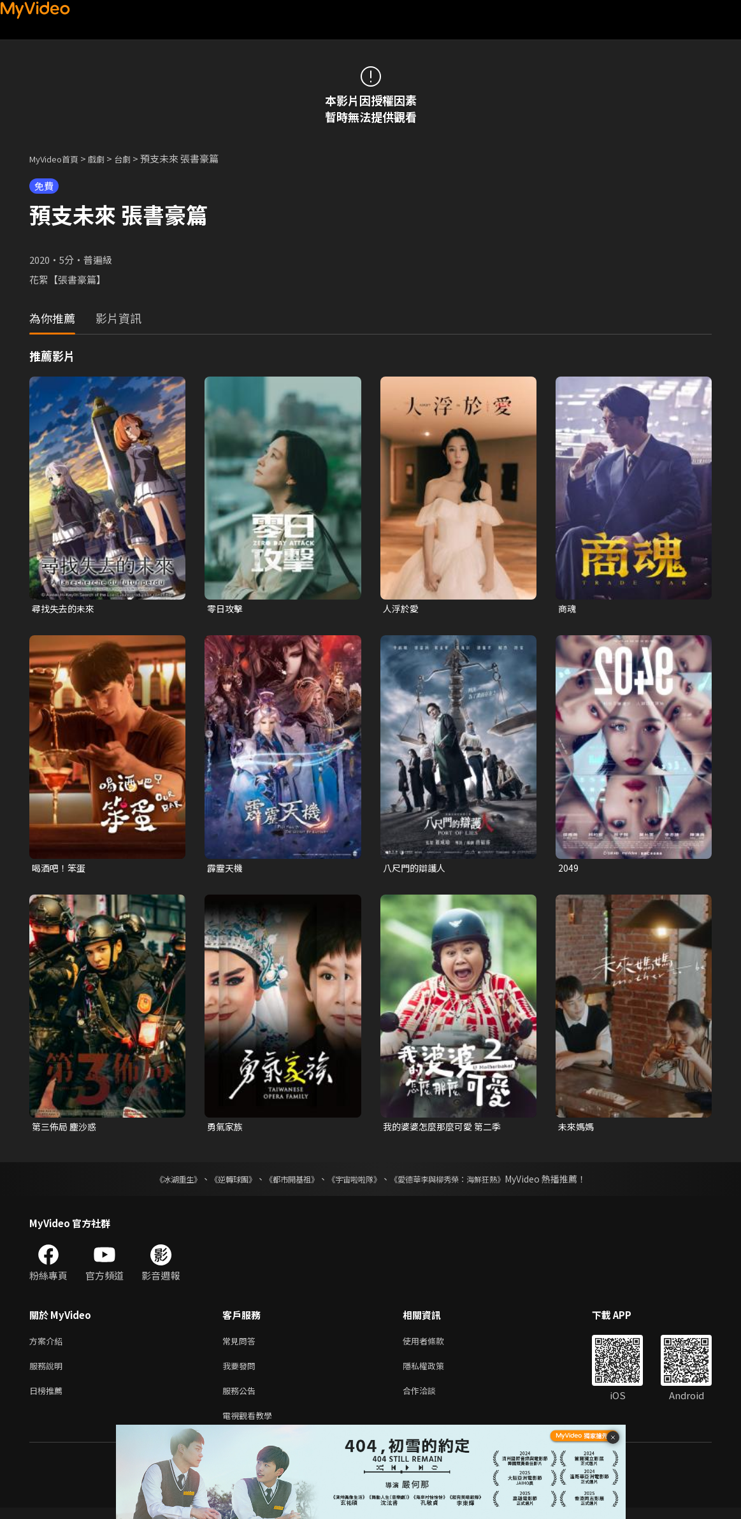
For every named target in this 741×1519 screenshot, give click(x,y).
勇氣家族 (226, 1129)
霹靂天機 (226, 869)
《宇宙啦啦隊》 (357, 1182)
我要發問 (241, 1372)
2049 (568, 869)
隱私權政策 (434, 1372)
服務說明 (48, 1372)
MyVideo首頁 (58, 158)
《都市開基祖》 (285, 1182)
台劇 (135, 158)
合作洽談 (429, 1399)
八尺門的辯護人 (416, 869)
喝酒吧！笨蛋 (60, 869)
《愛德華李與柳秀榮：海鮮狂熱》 (464, 1182)
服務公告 (241, 1399)
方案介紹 (48, 1345)
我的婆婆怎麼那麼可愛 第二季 (446, 1129)
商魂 (567, 609)
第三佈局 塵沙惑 (66, 1129)
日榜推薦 (48, 1399)
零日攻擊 (226, 609)
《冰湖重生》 (156, 1182)
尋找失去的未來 (65, 609)
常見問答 (241, 1345)
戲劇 (106, 158)
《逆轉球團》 (218, 1182)
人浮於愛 (402, 609)
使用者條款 (434, 1345)
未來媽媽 (577, 1129)
